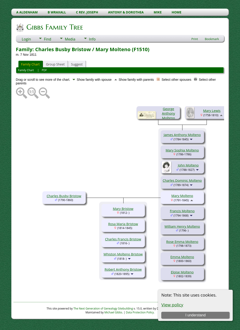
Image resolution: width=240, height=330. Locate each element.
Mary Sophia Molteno (182, 150)
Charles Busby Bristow (64, 196)
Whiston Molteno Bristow (123, 254)
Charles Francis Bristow (123, 239)
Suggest (77, 64)
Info (92, 39)
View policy (172, 304)
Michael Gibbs (113, 312)
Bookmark (212, 39)
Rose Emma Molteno (182, 241)
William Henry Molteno (182, 226)
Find (47, 39)
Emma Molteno (182, 256)
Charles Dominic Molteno (182, 180)
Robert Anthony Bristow (123, 269)
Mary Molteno (182, 195)
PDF (44, 70)
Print (194, 39)
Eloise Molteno (182, 272)
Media (70, 39)
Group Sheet (55, 64)
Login (26, 39)
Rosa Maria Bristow (123, 224)
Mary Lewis (211, 110)
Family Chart (30, 64)
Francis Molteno (182, 211)
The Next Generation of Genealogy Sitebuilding (103, 308)
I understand (195, 315)
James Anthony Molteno (182, 134)
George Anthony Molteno (168, 113)
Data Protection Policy (140, 312)
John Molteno (188, 165)
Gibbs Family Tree (54, 27)
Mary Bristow (123, 208)
